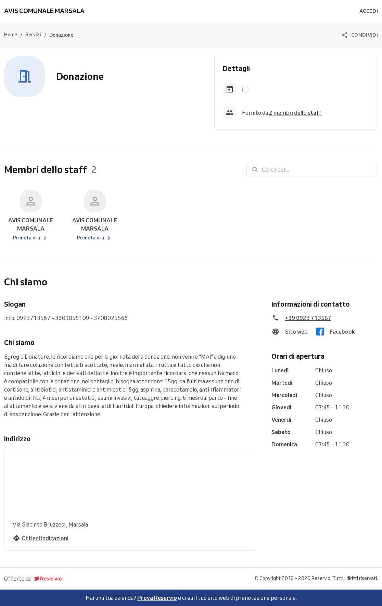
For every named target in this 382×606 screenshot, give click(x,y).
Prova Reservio (157, 597)
